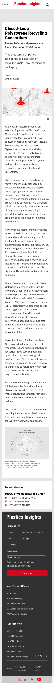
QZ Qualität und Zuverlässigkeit (20, 609)
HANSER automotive (16, 604)
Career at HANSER (15, 631)
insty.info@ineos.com (19, 501)
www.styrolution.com (19, 505)
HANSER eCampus (15, 652)
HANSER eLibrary (14, 641)
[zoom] (48, 119)
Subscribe (27, 573)
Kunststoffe (11, 593)
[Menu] (5, 4)
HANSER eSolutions (15, 646)
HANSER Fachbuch (15, 636)
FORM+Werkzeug (14, 599)
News (8, 75)
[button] (27, 443)
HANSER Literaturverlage (17, 657)
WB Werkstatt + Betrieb (17, 614)
